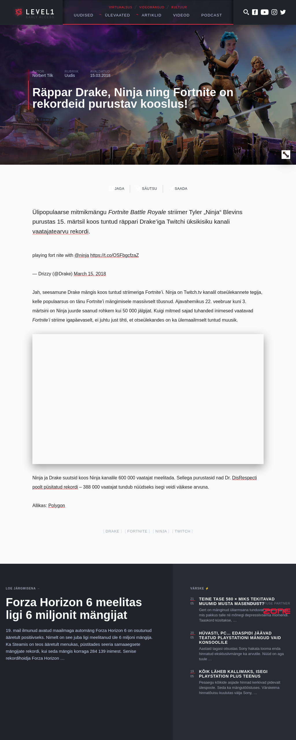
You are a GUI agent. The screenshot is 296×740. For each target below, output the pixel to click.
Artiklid (152, 15)
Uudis (70, 75)
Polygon (56, 505)
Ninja (161, 531)
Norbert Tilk (42, 75)
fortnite (137, 531)
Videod (181, 15)
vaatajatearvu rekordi (60, 231)
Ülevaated (117, 15)
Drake (112, 531)
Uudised (84, 15)
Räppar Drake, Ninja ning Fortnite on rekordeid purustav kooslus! (133, 98)
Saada (178, 188)
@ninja (82, 255)
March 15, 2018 (90, 273)
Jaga (117, 188)
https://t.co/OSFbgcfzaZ (114, 255)
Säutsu (146, 188)
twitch (182, 531)
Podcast (211, 15)
